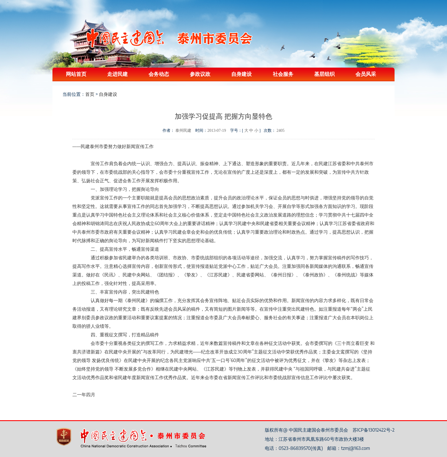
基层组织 (324, 73)
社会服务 (283, 73)
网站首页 (76, 73)
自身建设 (241, 73)
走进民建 (117, 73)
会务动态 (159, 73)
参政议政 (200, 73)
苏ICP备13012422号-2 (374, 430)
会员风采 (365, 73)
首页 (89, 94)
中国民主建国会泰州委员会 (169, 38)
